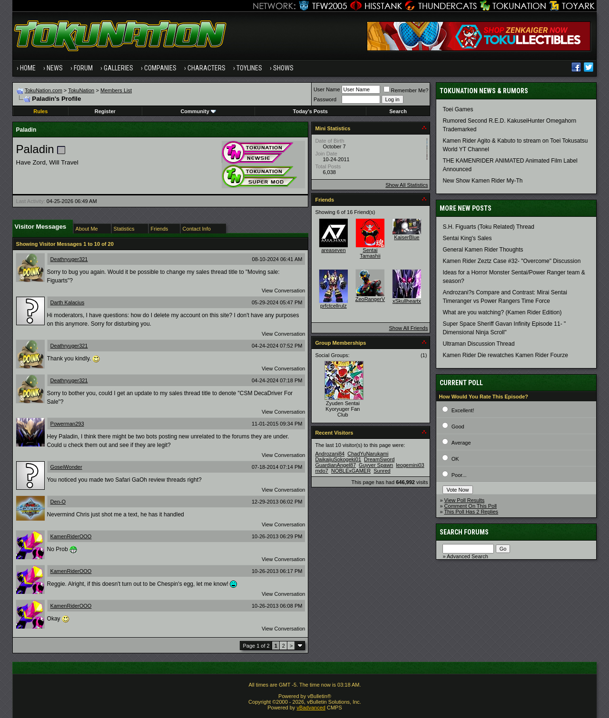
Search (398, 111)
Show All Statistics (406, 185)
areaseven (333, 250)
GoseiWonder (66, 467)
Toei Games (457, 109)
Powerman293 (67, 424)
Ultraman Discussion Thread (478, 343)
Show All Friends (408, 328)
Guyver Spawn (376, 465)
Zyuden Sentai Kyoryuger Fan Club (342, 408)
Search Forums (464, 532)
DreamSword (379, 459)
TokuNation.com (43, 90)
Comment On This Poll (470, 506)
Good (458, 426)
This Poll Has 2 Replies (471, 511)
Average (461, 443)
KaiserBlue (406, 237)
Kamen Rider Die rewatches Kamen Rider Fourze (505, 355)
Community (198, 111)
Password (325, 99)
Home (28, 68)
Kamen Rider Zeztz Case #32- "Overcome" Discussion (511, 261)
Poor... (459, 475)
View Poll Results (464, 500)
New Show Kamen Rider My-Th (482, 180)
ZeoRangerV (370, 299)
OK (455, 459)
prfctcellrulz (333, 306)
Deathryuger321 (69, 259)
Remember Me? (406, 90)
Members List (116, 90)
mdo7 (321, 471)
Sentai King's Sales (466, 238)
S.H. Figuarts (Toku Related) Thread (488, 226)
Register (105, 111)
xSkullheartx (407, 301)
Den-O (58, 502)
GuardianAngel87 (335, 465)
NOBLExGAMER (351, 471)
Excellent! (463, 410)
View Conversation (283, 290)
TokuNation (81, 90)
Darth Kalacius (67, 302)
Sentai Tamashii (370, 253)
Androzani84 (329, 453)
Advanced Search (467, 556)
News (55, 68)
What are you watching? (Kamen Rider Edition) (501, 312)
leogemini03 (410, 465)
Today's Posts (310, 111)
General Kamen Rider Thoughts (482, 249)
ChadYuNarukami (367, 453)
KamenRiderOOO (71, 536)
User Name (327, 89)
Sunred (381, 471)
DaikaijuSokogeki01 (338, 459)
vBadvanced (310, 707)
